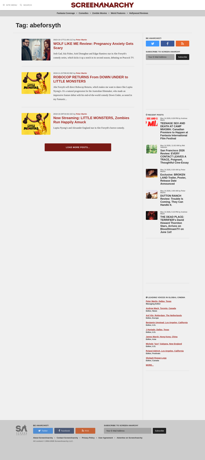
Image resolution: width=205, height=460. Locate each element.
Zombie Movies (99, 13)
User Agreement (105, 438)
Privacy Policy (88, 438)
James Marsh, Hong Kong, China (162, 337)
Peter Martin (81, 40)
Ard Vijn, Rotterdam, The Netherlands (164, 315)
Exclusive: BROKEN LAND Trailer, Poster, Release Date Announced (173, 179)
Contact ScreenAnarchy (67, 438)
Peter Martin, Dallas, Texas (158, 301)
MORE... (150, 365)
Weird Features (118, 13)
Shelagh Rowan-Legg (156, 358)
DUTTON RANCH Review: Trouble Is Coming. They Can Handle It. (171, 200)
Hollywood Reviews (138, 13)
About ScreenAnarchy (43, 438)
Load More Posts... (78, 147)
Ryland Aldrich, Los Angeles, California (165, 351)
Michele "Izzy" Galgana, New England (164, 344)
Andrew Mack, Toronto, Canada (161, 308)
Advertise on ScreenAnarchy (129, 438)
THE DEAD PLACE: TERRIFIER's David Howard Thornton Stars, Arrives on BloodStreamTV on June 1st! (172, 224)
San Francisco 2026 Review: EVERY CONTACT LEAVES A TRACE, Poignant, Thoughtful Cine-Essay (174, 156)
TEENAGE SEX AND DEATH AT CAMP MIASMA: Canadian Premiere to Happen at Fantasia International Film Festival (174, 131)
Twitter (43, 430)
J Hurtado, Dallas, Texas (157, 329)
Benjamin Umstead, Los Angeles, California (167, 322)
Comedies (83, 13)
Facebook (64, 430)
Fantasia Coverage (66, 13)
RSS (85, 430)
